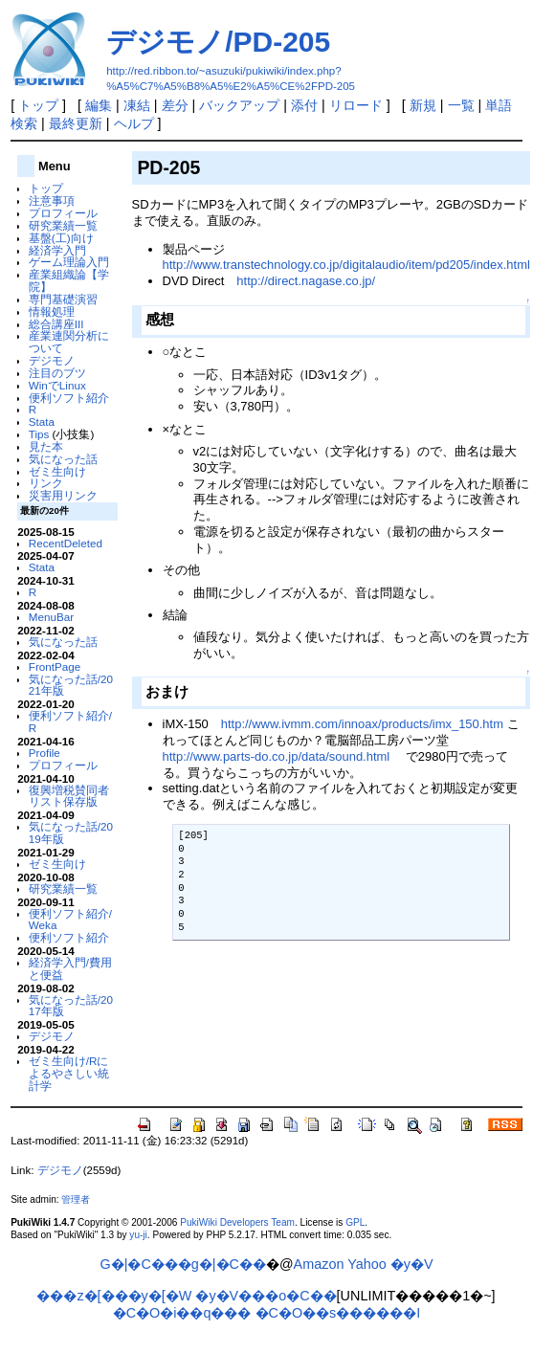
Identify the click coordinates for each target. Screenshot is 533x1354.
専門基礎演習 (63, 299)
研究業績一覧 (63, 225)
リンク (46, 483)
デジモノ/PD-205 (218, 41)
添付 (304, 105)
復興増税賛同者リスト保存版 (69, 796)
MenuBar (51, 616)
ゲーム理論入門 (69, 261)
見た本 (46, 446)
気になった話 (63, 459)
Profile (44, 752)
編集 (98, 105)
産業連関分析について (69, 341)
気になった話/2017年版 (71, 1005)
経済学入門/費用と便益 (70, 968)
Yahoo (367, 1264)
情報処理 (52, 311)
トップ (38, 105)
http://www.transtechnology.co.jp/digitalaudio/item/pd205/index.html (346, 264)
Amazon (319, 1264)
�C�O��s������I (338, 1313)
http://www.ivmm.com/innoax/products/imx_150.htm (362, 724)
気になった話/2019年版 (71, 832)
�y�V (411, 1264)
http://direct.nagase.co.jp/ (305, 281)
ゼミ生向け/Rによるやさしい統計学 (69, 1073)
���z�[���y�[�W (113, 1295)
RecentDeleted (65, 543)
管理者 (75, 1199)
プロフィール (63, 213)
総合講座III (56, 324)
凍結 (136, 105)
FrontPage (54, 666)
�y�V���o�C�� (265, 1295)
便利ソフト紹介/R (70, 721)
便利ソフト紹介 (69, 397)
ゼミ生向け (57, 471)
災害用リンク (63, 495)
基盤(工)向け (61, 238)
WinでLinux (57, 385)
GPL (355, 1222)
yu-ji (137, 1235)
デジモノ (52, 360)
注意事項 (52, 200)
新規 (423, 105)
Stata (42, 421)
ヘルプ (134, 123)
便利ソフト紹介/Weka (70, 919)
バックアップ (239, 105)
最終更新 (75, 123)
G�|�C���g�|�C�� (183, 1264)
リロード (356, 105)
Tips (39, 434)
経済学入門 (57, 250)
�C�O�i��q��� (182, 1313)
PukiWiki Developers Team (237, 1222)
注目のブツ (57, 372)
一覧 (461, 105)
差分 (175, 105)
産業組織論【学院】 (69, 280)
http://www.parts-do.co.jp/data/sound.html (276, 756)
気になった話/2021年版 (71, 685)
